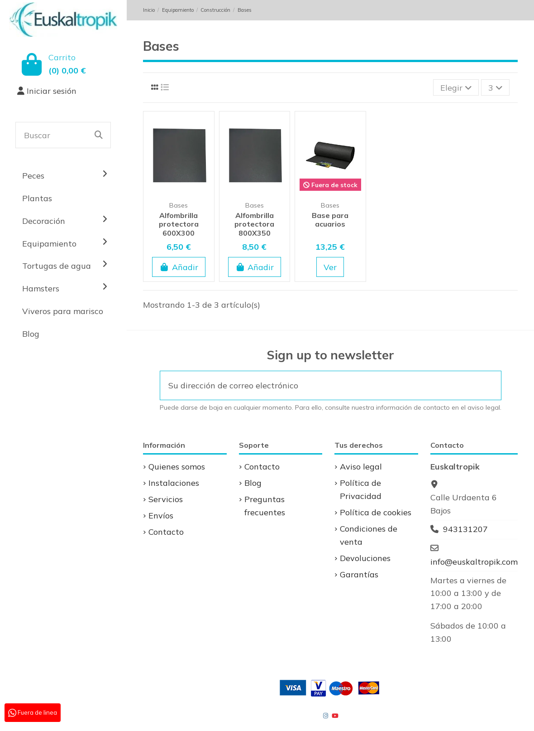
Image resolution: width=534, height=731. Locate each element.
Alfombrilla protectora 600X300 (179, 224)
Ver (330, 267)
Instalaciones (173, 483)
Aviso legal (361, 466)
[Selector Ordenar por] (456, 87)
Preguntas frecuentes (264, 506)
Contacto (166, 532)
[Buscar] (98, 135)
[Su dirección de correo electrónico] (318, 385)
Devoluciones (365, 558)
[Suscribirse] (489, 385)
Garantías (359, 574)
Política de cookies (375, 512)
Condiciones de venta (368, 535)
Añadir (178, 267)
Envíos (160, 515)
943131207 (465, 529)
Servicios (165, 499)
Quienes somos (176, 466)
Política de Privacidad (360, 489)
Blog (253, 483)
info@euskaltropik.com (474, 562)
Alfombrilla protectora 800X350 (254, 224)
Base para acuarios (330, 219)
